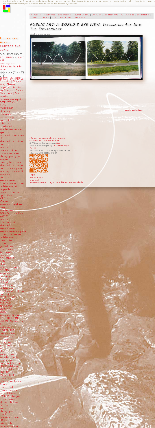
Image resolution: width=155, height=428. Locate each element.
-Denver (4, 201)
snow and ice (7, 354)
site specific (64, 14)
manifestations (8, 126)
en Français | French (11, 90)
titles (2, 264)
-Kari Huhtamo (8, 393)
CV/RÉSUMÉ (6, 108)
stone (3, 351)
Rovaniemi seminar (10, 363)
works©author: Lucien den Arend (44, 140)
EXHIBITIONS (7, 297)
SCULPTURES (7, 258)
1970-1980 (5, 300)
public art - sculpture (11, 168)
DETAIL (4, 261)
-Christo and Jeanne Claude (11, 382)
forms (3, 243)
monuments (6, 249)
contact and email (10, 47)
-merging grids (8, 342)
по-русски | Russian (10, 87)
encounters (66, 17)
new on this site (36, 177)
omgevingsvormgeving (11, 99)
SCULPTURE (6, 57)
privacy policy (7, 423)
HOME (32, 175)
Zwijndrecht (6, 327)
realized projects (8, 117)
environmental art (9, 180)
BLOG (3, 105)
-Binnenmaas (7, 339)
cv (30, 14)
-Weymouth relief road (11, 204)
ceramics (5, 255)
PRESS (3, 420)
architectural (111, 14)
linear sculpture (8, 150)
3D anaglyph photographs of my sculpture (47, 138)
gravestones (6, 246)
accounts (80, 17)
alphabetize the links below (11, 68)
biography (5, 111)
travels (3, 414)
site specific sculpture (11, 165)
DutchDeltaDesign (61, 145)
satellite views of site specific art (11, 131)
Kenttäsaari (6, 276)
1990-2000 (6, 306)
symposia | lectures (10, 315)
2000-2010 (6, 309)
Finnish (16, 81)
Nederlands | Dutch (10, 93)
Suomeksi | (6, 81)
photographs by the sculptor (10, 158)
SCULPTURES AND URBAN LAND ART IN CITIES (11, 321)
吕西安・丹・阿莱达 (11, 78)
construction (6, 240)
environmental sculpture (13, 231)
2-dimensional (7, 252)
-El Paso (4, 198)
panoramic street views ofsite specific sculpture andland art (12, 141)
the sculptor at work (10, 153)
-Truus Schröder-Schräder (9, 403)
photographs (6, 411)
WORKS (4, 216)
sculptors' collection (10, 417)
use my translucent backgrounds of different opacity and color (56, 182)
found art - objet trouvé (12, 183)
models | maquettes (10, 234)
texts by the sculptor (10, 162)
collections (5, 123)
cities (55, 17)
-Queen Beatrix (8, 375)
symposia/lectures (39, 17)
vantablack (34, 180)
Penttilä (32, 148)
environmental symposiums (7, 334)
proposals (5, 189)
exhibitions (143, 14)
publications (127, 14)
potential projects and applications (11, 194)
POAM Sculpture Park (11, 213)
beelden (4, 96)
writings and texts (9, 267)
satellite (4, 210)
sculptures (49, 14)
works (37, 14)
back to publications (134, 110)
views (12, 210)
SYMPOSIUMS (7, 330)
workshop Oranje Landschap (9, 358)
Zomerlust (5, 273)
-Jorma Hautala (8, 390)
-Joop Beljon (6, 378)
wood (2, 348)
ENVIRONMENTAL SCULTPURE (9, 367)
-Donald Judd (7, 387)
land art (96, 14)
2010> (3, 312)
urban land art (7, 222)
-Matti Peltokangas (10, 396)
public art (5, 177)
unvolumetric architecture (7, 286)
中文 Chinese (8, 84)
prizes (3, 408)
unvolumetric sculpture (12, 291)
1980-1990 (6, 303)
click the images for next (7, 64)
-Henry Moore (7, 399)
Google (59, 143)
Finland (4, 282)
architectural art (8, 186)
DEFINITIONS (7, 102)
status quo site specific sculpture (12, 173)
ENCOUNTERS (7, 372)
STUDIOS (5, 270)
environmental (81, 14)
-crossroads (6, 345)
